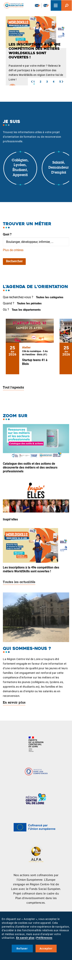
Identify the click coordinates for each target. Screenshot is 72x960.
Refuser (22, 948)
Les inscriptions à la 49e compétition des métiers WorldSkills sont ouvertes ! (31, 569)
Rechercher (14, 261)
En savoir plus (14, 702)
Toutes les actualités (19, 582)
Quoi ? (7, 234)
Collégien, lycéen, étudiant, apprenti (20, 168)
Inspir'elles (10, 519)
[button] (32, 81)
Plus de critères (13, 250)
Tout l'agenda (13, 387)
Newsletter (38, 5)
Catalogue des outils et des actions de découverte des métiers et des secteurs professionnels (30, 467)
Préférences (44, 937)
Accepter (46, 948)
